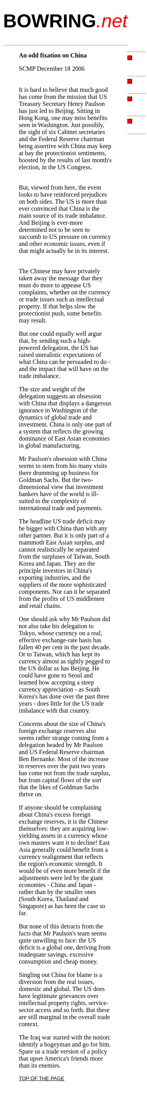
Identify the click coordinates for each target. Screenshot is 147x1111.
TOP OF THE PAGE (41, 1078)
